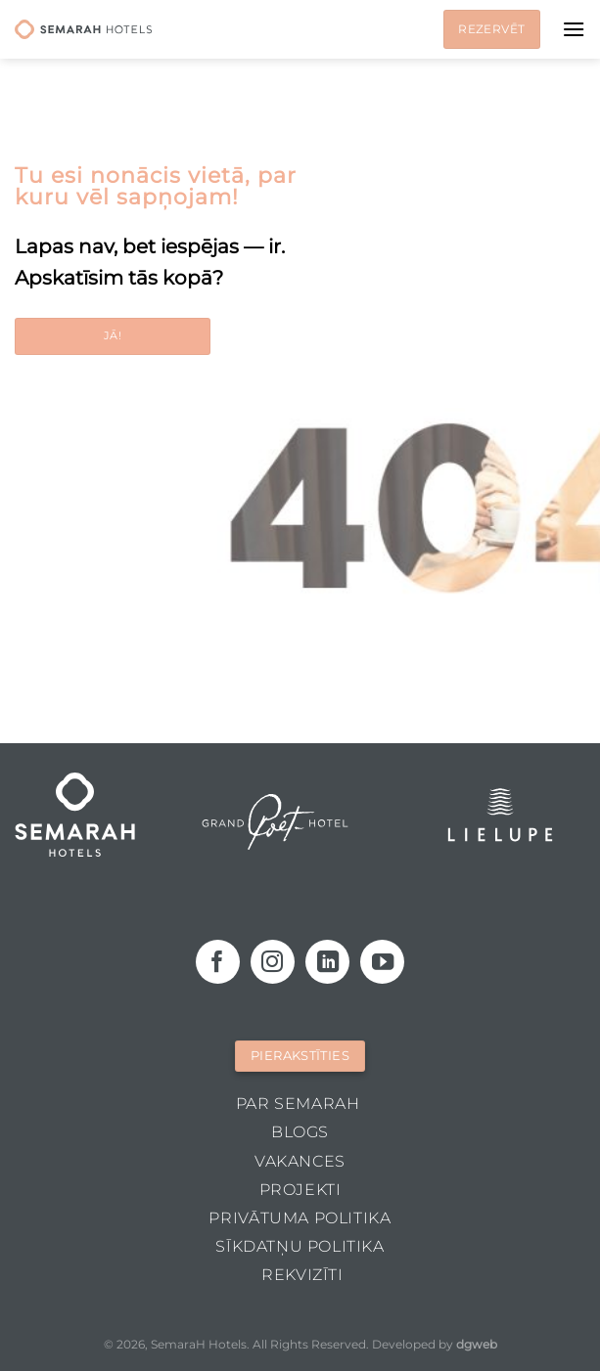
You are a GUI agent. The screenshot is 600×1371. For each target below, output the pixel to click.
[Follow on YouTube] (382, 962)
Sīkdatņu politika (299, 1246)
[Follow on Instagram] (273, 962)
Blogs (300, 1132)
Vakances (300, 1161)
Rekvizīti (302, 1274)
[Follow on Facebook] (218, 962)
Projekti (300, 1189)
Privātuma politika (299, 1218)
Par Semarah (298, 1103)
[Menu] (573, 29)
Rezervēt (491, 29)
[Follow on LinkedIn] (327, 962)
